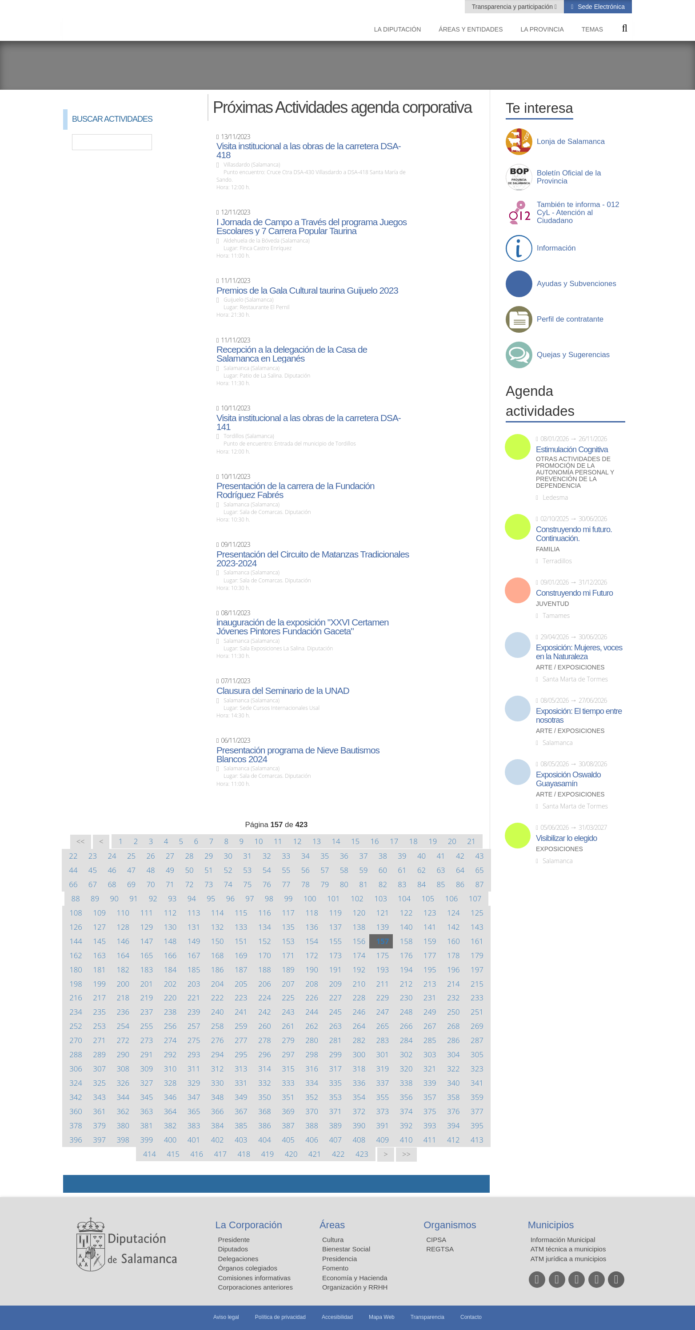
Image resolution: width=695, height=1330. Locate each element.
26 (150, 856)
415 (173, 1154)
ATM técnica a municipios (568, 1249)
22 (73, 856)
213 (429, 984)
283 (382, 1040)
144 (75, 941)
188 (264, 969)
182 (122, 969)
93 (172, 898)
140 (406, 927)
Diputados (233, 1249)
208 (311, 984)
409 (382, 1140)
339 (429, 1083)
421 (314, 1154)
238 (170, 1012)
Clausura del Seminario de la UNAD (282, 690)
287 (477, 1040)
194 (406, 969)
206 (264, 984)
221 (194, 997)
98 (269, 898)
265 (382, 1026)
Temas (592, 29)
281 (335, 1040)
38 (383, 856)
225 (288, 997)
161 (477, 941)
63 (440, 870)
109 (99, 913)
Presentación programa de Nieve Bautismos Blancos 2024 (297, 755)
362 (122, 1111)
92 (153, 898)
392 (406, 1125)
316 (311, 1068)
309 (146, 1068)
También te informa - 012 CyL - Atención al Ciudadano (578, 213)
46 (112, 870)
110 (122, 913)
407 (335, 1140)
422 (338, 1154)
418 (244, 1154)
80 (344, 884)
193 (382, 969)
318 (359, 1068)
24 (112, 856)
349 (241, 1097)
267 (429, 1026)
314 (264, 1068)
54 (267, 870)
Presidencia (339, 1258)
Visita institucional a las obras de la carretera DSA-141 (308, 422)
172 (311, 955)
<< (80, 841)
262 (311, 1026)
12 (297, 841)
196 (453, 969)
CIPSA (436, 1239)
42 (460, 856)
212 (406, 984)
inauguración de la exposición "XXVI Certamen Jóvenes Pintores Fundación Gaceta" (302, 627)
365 (194, 1111)
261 (288, 1026)
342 (75, 1097)
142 (453, 927)
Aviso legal (226, 1317)
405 (288, 1140)
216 (75, 997)
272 (122, 1040)
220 (170, 997)
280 (311, 1040)
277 (241, 1040)
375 (429, 1111)
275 (194, 1040)
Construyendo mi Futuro (574, 593)
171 (288, 955)
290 (122, 1054)
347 (194, 1097)
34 (305, 856)
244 (311, 1012)
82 (383, 884)
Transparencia (427, 1317)
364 (170, 1111)
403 (241, 1140)
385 (241, 1125)
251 (477, 1012)
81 (363, 884)
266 (406, 1026)
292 (170, 1054)
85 (440, 884)
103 (380, 898)
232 (453, 997)
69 (131, 884)
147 (146, 941)
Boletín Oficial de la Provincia (569, 177)
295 (241, 1054)
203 (194, 984)
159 (429, 941)
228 (359, 997)
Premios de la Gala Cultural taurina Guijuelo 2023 (307, 290)
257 (194, 1026)
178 (453, 955)
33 (286, 856)
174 (359, 955)
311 (194, 1068)
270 (75, 1040)
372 (359, 1111)
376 (453, 1111)
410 (406, 1140)
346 (170, 1097)
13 (316, 841)
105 (427, 898)
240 (217, 1012)
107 (475, 898)
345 (146, 1097)
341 (477, 1083)
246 (359, 1012)
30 (228, 856)
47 (131, 870)
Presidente (234, 1239)
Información (556, 248)
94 (192, 898)
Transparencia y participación (513, 6)
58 (344, 870)
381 (146, 1125)
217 (99, 997)
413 (477, 1140)
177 (429, 955)
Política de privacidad (280, 1317)
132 (217, 927)
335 (335, 1083)
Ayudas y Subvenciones (576, 284)
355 (382, 1097)
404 (264, 1140)
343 (99, 1097)
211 (382, 984)
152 (264, 941)
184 (170, 969)
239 (194, 1012)
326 (122, 1083)
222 (217, 997)
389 (335, 1125)
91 (133, 898)
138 (359, 927)
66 (73, 884)
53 (247, 870)
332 (264, 1083)
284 (406, 1040)
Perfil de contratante (570, 319)
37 (363, 856)
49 (170, 870)
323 (477, 1068)
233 (477, 997)
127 (99, 927)
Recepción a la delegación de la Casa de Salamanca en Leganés (291, 354)
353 (335, 1097)
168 (217, 955)
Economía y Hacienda (354, 1278)
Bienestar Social (346, 1249)
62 (421, 870)
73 (208, 884)
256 (170, 1026)
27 (170, 856)
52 (228, 870)
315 (288, 1068)
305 (477, 1054)
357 (429, 1097)
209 (335, 984)
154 (311, 941)
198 (75, 984)
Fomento (335, 1268)
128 (122, 927)
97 (249, 898)
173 (335, 955)
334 (311, 1083)
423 (361, 1154)
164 (122, 955)
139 (382, 927)
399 (146, 1140)
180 (75, 969)
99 (288, 898)
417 (220, 1154)
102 (357, 898)
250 (453, 1012)
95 (211, 898)
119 (335, 913)
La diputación (397, 29)
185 (194, 969)
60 (383, 870)
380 (122, 1125)
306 (75, 1068)
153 (288, 941)
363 (146, 1111)
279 (288, 1040)
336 (359, 1083)
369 (288, 1111)
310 (170, 1068)
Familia (548, 549)
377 (477, 1111)
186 (217, 969)
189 (288, 969)
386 (264, 1125)
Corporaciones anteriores (255, 1287)
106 (451, 898)
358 (453, 1097)
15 (355, 841)
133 (241, 927)
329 (194, 1083)
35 (324, 856)
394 (453, 1125)
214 (453, 984)
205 (241, 984)
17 (394, 841)
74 (228, 884)
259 (241, 1026)
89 (95, 898)
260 (264, 1026)
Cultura (333, 1239)
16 (375, 841)
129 (146, 927)
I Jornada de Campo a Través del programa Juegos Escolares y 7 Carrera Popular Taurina (311, 226)
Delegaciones (238, 1258)
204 (217, 984)
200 (122, 984)
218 (122, 997)
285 (429, 1040)
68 (112, 884)
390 (359, 1125)
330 (217, 1083)
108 (75, 913)
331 (241, 1083)
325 (99, 1083)
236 (122, 1012)
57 (324, 870)
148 (170, 941)
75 (247, 884)
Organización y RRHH (355, 1287)
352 (311, 1097)
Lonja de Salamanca (571, 142)
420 (291, 1154)
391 (382, 1125)
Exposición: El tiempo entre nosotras (579, 716)
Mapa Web (382, 1317)
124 (453, 913)
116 (264, 913)
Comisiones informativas (254, 1278)
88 (76, 898)
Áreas (332, 1224)
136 (311, 927)
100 (310, 898)
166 (170, 955)
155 (335, 941)
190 (311, 969)
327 (146, 1083)
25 (131, 856)
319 (382, 1068)
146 (122, 941)
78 (305, 884)
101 (333, 898)
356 (406, 1097)
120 (359, 913)
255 (146, 1026)
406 (311, 1140)
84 (421, 884)
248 (406, 1012)
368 (264, 1111)
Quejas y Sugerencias (573, 355)
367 (241, 1111)
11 (278, 841)
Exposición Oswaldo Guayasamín (568, 779)
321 (429, 1068)
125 (477, 913)
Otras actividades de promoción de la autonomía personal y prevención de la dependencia (575, 472)
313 (241, 1068)
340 (453, 1083)
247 (382, 1012)
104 (404, 898)
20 (452, 841)
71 (170, 884)
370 (311, 1111)
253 (99, 1026)
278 (264, 1040)
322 (453, 1068)
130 (170, 927)
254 (122, 1026)
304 (453, 1054)
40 (421, 856)
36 (344, 856)
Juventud (552, 604)
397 (99, 1140)
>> (406, 1154)
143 (477, 927)
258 (217, 1026)
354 (359, 1097)
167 (194, 955)
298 (311, 1054)
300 (359, 1054)
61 (402, 870)
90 (114, 898)
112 (170, 913)
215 (477, 984)
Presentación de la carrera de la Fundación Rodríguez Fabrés (295, 490)
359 (477, 1097)
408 (359, 1140)
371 (335, 1111)
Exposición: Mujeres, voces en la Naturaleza (579, 652)
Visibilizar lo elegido (566, 838)
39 (402, 856)
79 (324, 884)
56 (305, 870)
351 (288, 1097)
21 (471, 841)
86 (460, 884)
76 (267, 884)
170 (264, 955)
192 (359, 969)
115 (241, 913)
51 (208, 870)
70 (150, 884)
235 (99, 1012)
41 (440, 856)
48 (150, 870)
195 (429, 969)
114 (217, 913)
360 (75, 1111)
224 (264, 997)
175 (382, 955)
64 (460, 870)
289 (99, 1054)
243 (288, 1012)
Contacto (471, 1317)
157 (382, 941)
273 (146, 1040)
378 (75, 1125)
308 (122, 1068)
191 (335, 969)
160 (453, 941)
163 (99, 955)
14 (336, 841)
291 (146, 1054)
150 (217, 941)
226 (311, 997)
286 (453, 1040)
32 (267, 856)
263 (335, 1026)
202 (170, 984)
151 (241, 941)
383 (194, 1125)
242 (264, 1012)
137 (335, 927)
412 (453, 1140)
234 (75, 1012)
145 (99, 941)
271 (99, 1040)
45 (92, 870)
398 (122, 1140)
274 (170, 1040)
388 (311, 1125)
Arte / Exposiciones (570, 667)
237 (146, 1012)
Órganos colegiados (247, 1268)
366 (217, 1111)
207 (288, 984)
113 (194, 913)
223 (241, 997)
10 (258, 841)
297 (288, 1054)
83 (402, 884)
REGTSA (440, 1249)
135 (288, 927)
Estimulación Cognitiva (572, 449)
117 (288, 913)
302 (406, 1054)
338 (406, 1083)
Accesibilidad (337, 1317)
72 (189, 884)
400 (170, 1140)
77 (286, 884)
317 (335, 1068)
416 (196, 1154)
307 (99, 1068)
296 (264, 1054)
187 (241, 969)
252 (75, 1026)
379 (99, 1125)
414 (149, 1154)
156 (358, 941)
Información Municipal (563, 1239)
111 (146, 913)
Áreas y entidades (471, 29)
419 (267, 1154)
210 (359, 984)
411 (429, 1140)
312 (217, 1068)
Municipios (551, 1224)
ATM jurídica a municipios (569, 1258)
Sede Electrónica (600, 6)
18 (413, 841)
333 (288, 1083)
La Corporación (249, 1224)
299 (335, 1054)
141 (429, 927)
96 (230, 898)
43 (479, 856)
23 (92, 856)
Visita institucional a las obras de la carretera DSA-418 (308, 150)
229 (382, 997)
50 (189, 870)
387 (288, 1125)
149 (194, 941)
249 (429, 1012)
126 (75, 927)
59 (363, 870)
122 (406, 913)
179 (477, 955)
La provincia (542, 29)
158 (406, 941)
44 (73, 870)
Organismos (449, 1224)
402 (217, 1140)
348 (217, 1097)
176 (406, 955)
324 (75, 1083)
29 (208, 856)
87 (479, 884)
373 (382, 1111)
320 (406, 1068)
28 (189, 856)
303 (429, 1054)
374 (406, 1111)
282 (359, 1040)
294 (217, 1054)
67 (92, 884)
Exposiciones (559, 849)
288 (75, 1054)
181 (99, 969)
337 (382, 1083)
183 (146, 969)
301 (382, 1054)
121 (382, 913)
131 (194, 927)
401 (194, 1140)
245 (335, 1012)
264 (359, 1026)
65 (479, 870)
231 (429, 997)
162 (75, 955)
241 (241, 1012)
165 (146, 955)
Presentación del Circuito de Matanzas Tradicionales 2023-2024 (312, 559)
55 (286, 870)
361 (99, 1111)
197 (477, 969)
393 (429, 1125)
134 (264, 927)
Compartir (74, 1184)
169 (241, 955)
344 (122, 1097)
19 (432, 841)
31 (247, 856)
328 (170, 1083)
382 (170, 1125)
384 (217, 1125)
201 (146, 984)
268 (453, 1026)
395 (477, 1125)
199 (99, 984)
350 (264, 1097)
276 (217, 1040)
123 (429, 913)
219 (146, 997)
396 (75, 1140)
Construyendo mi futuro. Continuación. (574, 534)
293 (194, 1054)
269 (477, 1026)
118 (311, 913)
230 (406, 997)
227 (335, 997)
